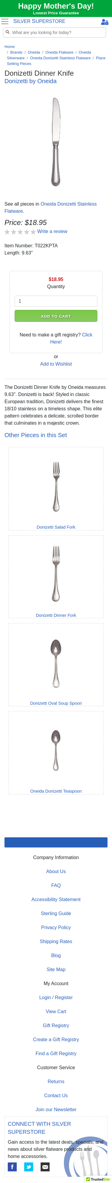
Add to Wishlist (56, 364)
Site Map (56, 969)
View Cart (56, 1011)
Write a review (52, 231)
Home (9, 46)
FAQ (56, 885)
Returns (55, 1081)
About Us (56, 871)
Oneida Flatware (59, 52)
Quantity (56, 286)
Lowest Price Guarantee (56, 13)
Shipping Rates (56, 941)
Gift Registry (56, 1025)
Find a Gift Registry (56, 1053)
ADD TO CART (56, 316)
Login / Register (56, 997)
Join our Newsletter (56, 1109)
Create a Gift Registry (56, 1039)
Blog (56, 955)
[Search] (54, 32)
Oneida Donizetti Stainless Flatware (60, 58)
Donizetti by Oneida (30, 81)
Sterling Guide (56, 913)
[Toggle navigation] (4, 21)
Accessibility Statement (56, 899)
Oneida (34, 52)
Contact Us (56, 1095)
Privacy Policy (56, 927)
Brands (16, 52)
